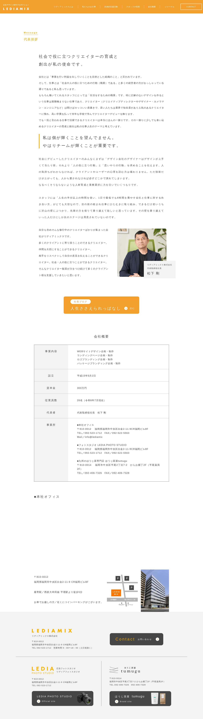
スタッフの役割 (133, 7)
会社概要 (152, 7)
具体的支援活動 (111, 7)
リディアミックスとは (63, 7)
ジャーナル (169, 7)
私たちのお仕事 (89, 7)
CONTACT (191, 7)
